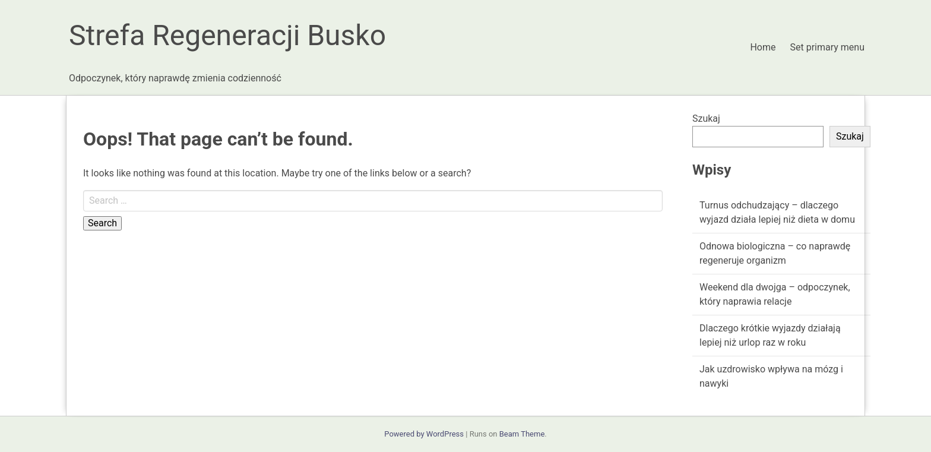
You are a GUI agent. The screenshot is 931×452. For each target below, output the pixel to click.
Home (762, 47)
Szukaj (706, 118)
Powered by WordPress (424, 433)
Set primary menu (827, 47)
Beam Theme (522, 433)
